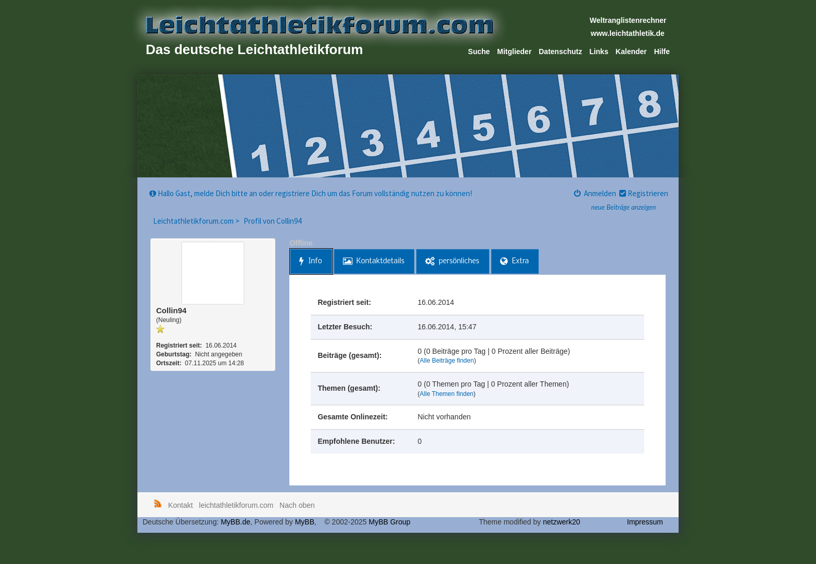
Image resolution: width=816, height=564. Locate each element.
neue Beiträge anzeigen (623, 207)
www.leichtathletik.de (628, 33)
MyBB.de (235, 522)
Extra (514, 261)
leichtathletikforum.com (236, 505)
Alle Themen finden (447, 394)
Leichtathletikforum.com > (197, 221)
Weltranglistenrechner (628, 20)
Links (598, 51)
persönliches (452, 261)
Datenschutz (560, 51)
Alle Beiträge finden (447, 360)
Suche (479, 51)
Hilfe (662, 51)
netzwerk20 (561, 522)
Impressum (645, 522)
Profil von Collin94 (272, 221)
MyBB (304, 522)
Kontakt (180, 505)
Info (310, 261)
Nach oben (297, 505)
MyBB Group (389, 522)
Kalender (631, 51)
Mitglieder (514, 51)
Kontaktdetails (373, 261)
